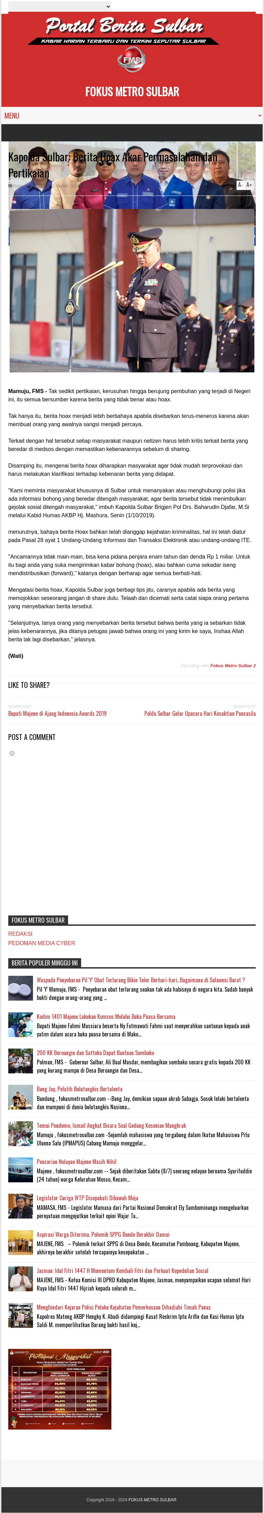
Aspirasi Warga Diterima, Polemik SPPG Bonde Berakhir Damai (103, 1234)
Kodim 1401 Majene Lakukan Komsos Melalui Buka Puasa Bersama (106, 1016)
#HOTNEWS (43, 186)
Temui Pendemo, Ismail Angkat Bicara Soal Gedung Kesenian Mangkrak (111, 1125)
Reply (18, 186)
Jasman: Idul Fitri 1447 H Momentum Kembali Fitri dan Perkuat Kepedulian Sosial (122, 1270)
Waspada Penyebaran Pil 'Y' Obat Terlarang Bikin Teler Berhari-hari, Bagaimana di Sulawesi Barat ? (141, 980)
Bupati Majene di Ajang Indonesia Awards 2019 (57, 713)
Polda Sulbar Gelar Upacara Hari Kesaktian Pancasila (200, 713)
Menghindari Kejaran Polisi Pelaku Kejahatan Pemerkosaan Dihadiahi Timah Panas (124, 1307)
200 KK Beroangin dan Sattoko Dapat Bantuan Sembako (95, 1053)
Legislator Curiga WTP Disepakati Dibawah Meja (87, 1198)
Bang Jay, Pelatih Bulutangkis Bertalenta (79, 1089)
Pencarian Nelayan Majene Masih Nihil (77, 1162)
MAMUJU (66, 186)
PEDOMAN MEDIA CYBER (41, 943)
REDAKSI (20, 934)
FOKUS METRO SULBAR (132, 91)
